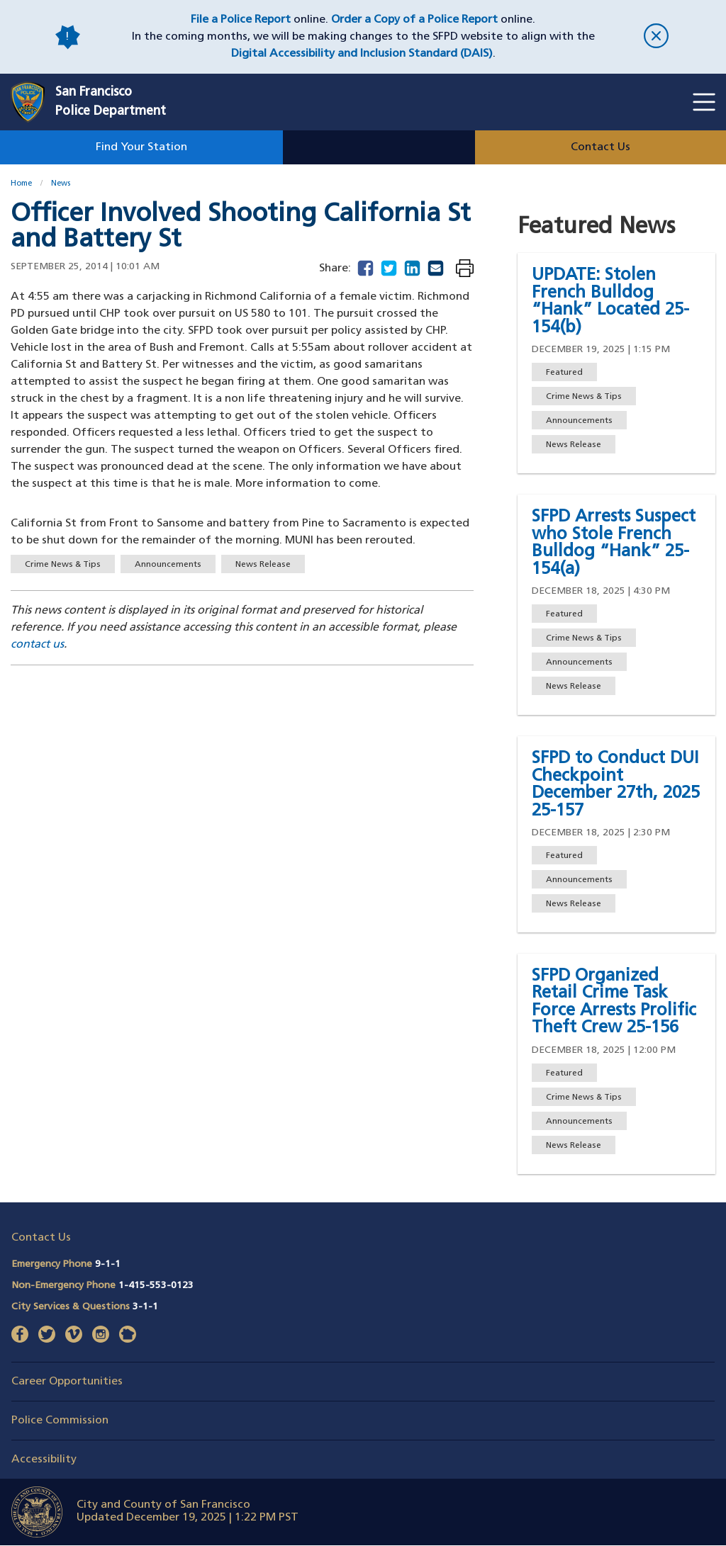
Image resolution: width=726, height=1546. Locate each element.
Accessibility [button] (44, 1459)
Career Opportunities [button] (67, 1381)
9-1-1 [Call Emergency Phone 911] (108, 1264)
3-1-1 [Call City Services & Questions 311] (145, 1307)
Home (21, 184)
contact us (37, 644)
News (60, 184)
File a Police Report (241, 20)
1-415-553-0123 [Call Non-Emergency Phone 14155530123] (156, 1285)
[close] (656, 37)
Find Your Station (141, 147)
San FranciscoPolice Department (110, 102)
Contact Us (600, 147)
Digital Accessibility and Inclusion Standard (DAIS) (362, 54)
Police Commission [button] (59, 1420)
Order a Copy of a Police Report (414, 20)
